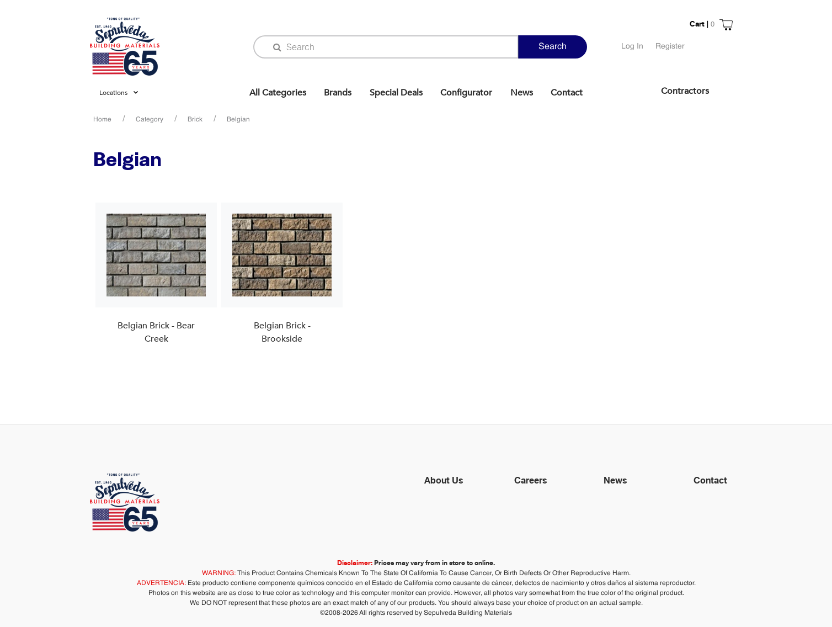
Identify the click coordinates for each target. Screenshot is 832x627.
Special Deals (396, 93)
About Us (443, 480)
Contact (567, 93)
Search (552, 46)
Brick (195, 119)
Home (102, 119)
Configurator (466, 93)
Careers (530, 480)
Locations (113, 92)
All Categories (277, 93)
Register (670, 46)
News (521, 93)
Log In (632, 46)
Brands (337, 93)
